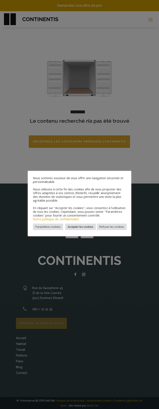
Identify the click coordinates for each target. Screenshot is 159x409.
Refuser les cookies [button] (111, 227)
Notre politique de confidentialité (56, 219)
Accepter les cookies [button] (80, 227)
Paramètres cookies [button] (48, 227)
